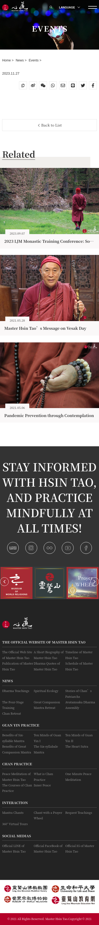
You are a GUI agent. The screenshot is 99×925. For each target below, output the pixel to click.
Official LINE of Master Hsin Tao (14, 848)
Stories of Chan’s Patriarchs (78, 693)
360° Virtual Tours (15, 824)
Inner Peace (42, 785)
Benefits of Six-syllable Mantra (13, 738)
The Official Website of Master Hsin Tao (44, 642)
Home (7, 60)
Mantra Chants (12, 812)
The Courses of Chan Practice (17, 788)
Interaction (15, 802)
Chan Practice (17, 763)
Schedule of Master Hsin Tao (79, 666)
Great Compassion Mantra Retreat (47, 705)
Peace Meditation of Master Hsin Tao (16, 776)
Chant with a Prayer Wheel (48, 815)
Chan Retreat (11, 713)
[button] (4, 581)
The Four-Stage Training (13, 705)
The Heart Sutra (76, 746)
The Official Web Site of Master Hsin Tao (17, 655)
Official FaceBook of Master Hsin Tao (48, 848)
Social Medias (16, 835)
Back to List (50, 125)
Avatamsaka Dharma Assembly (80, 705)
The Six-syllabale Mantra (46, 749)
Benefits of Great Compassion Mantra (16, 749)
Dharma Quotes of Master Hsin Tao (47, 666)
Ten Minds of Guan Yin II (79, 738)
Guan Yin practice (20, 725)
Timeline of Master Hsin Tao (78, 655)
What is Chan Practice (43, 776)
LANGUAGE (69, 7)
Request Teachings (78, 812)
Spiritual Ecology (46, 691)
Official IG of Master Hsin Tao (79, 848)
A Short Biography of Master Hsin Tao (49, 655)
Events (34, 60)
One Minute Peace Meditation (78, 776)
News (20, 60)
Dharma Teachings (15, 691)
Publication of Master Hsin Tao (17, 666)
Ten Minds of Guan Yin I (47, 738)
